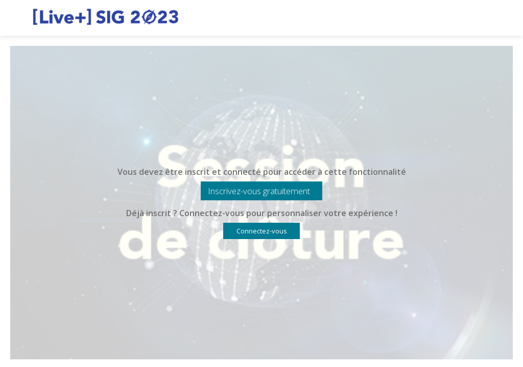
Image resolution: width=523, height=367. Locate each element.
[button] (261, 190)
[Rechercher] (479, 18)
